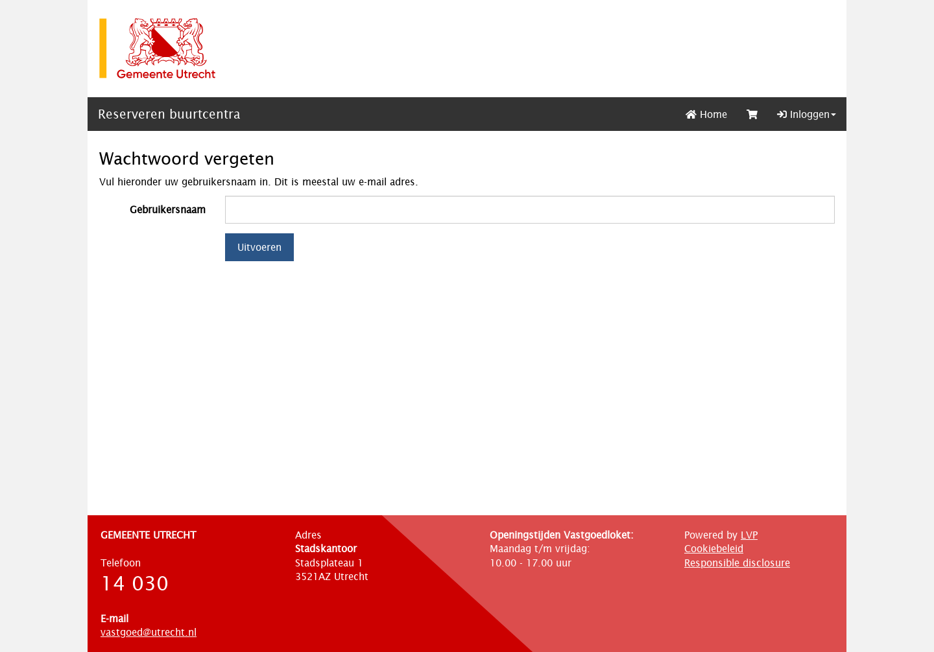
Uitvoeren (259, 247)
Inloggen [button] (806, 114)
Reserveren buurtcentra (169, 114)
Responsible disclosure (737, 562)
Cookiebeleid (713, 548)
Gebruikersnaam (168, 209)
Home (706, 114)
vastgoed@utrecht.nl (149, 632)
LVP (749, 535)
